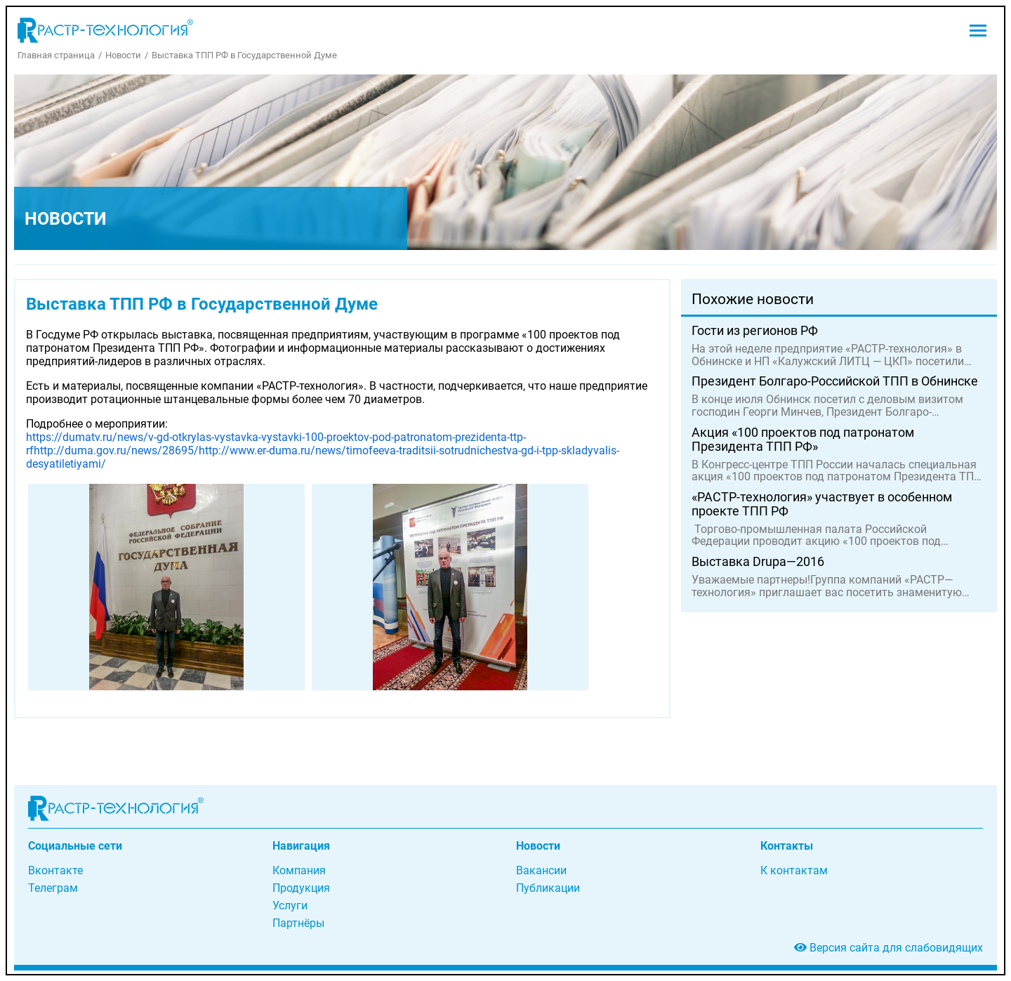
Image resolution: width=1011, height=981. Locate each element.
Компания (299, 870)
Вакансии (541, 870)
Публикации (548, 888)
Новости (123, 55)
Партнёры (298, 923)
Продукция (301, 888)
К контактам (794, 870)
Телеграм (53, 888)
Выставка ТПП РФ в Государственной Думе (244, 55)
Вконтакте (55, 870)
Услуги (290, 905)
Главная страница (56, 55)
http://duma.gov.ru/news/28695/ (116, 450)
